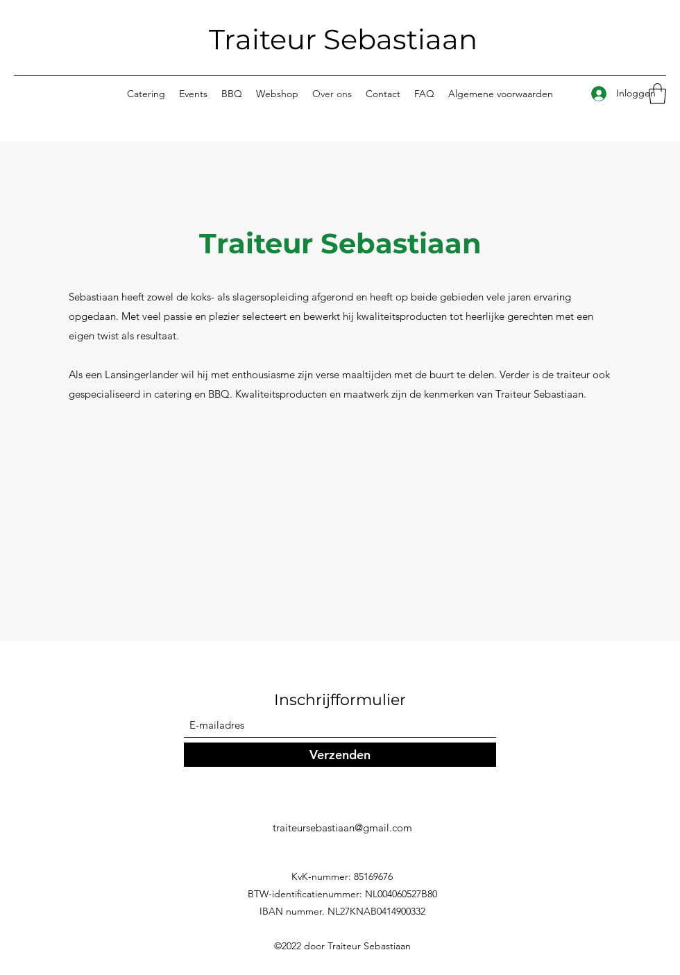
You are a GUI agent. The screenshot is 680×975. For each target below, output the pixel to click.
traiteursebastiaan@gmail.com (342, 827)
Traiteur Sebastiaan (343, 39)
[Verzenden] (340, 755)
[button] (657, 93)
